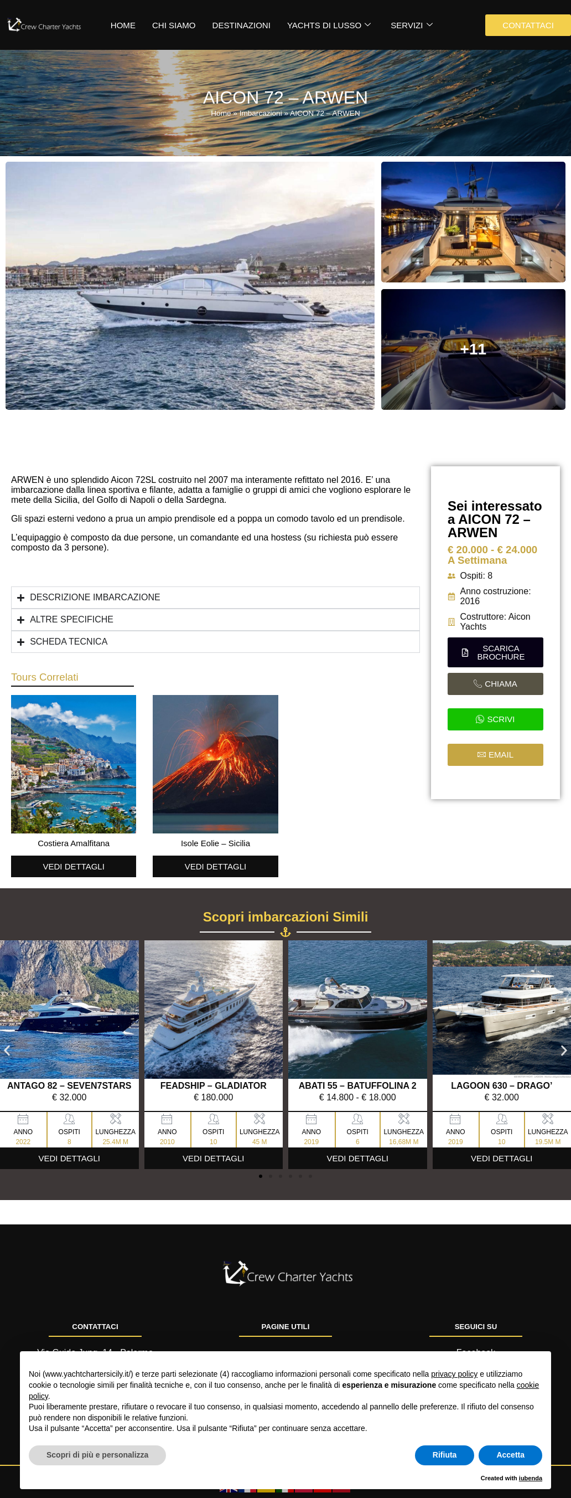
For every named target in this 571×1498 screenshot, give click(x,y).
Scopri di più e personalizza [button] (97, 1454)
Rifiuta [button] (445, 1454)
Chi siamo (173, 25)
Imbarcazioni (261, 113)
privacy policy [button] (454, 1374)
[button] (495, 652)
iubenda (530, 1478)
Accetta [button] (510, 1454)
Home (221, 113)
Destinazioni (241, 25)
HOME (123, 25)
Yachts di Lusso (328, 25)
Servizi (411, 25)
